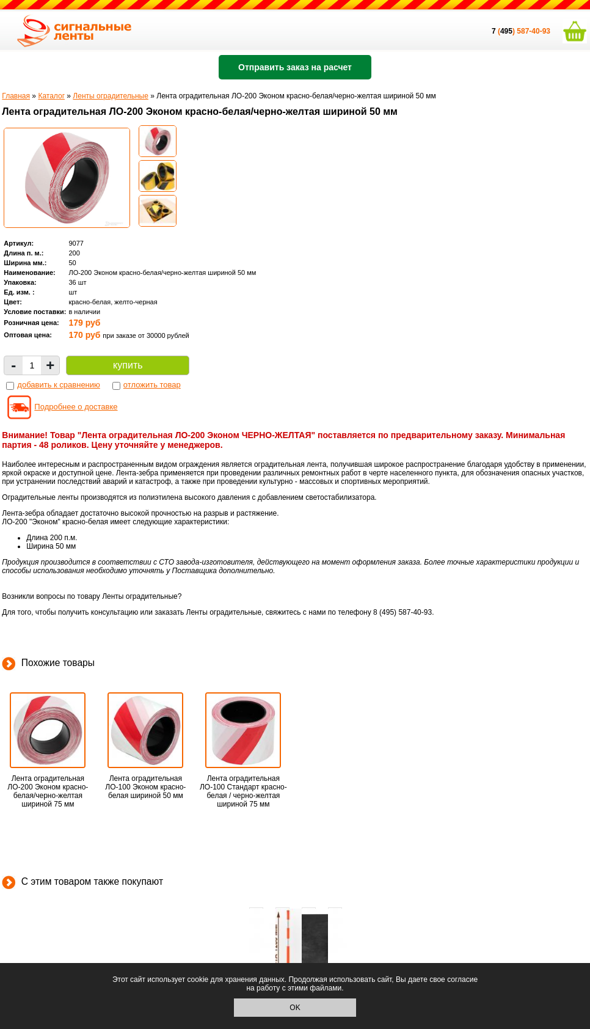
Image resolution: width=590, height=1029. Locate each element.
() (504, 31)
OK (295, 1007)
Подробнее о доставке (75, 406)
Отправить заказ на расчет (295, 67)
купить (127, 365)
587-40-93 (533, 31)
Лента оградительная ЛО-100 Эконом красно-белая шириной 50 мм (145, 787)
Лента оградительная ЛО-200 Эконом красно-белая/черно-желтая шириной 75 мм (47, 791)
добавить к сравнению (58, 384)
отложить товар (152, 384)
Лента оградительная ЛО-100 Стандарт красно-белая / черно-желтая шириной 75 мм (243, 791)
